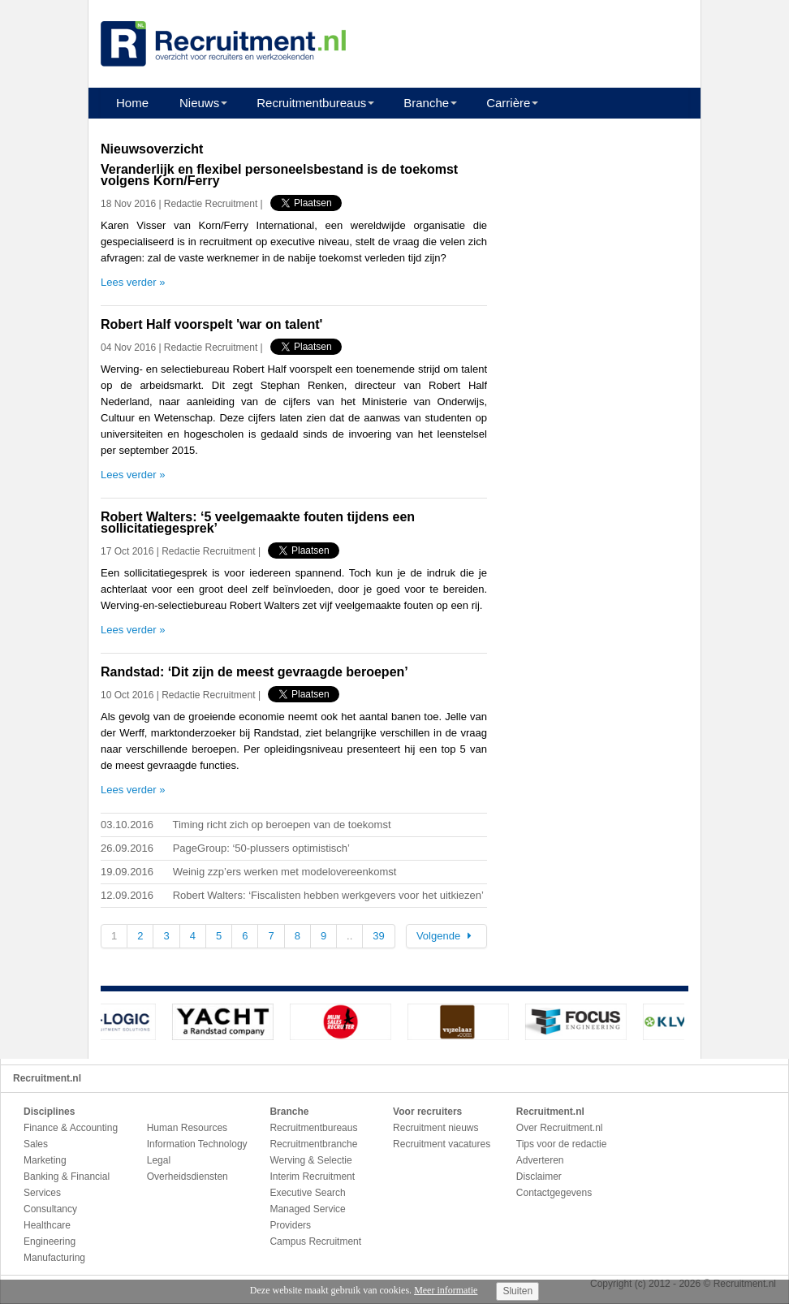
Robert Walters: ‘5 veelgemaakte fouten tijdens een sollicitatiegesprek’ (258, 522)
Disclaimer (539, 1176)
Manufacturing (54, 1257)
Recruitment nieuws (435, 1127)
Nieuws (199, 103)
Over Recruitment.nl (559, 1127)
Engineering (49, 1241)
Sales (36, 1144)
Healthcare (47, 1225)
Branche (426, 103)
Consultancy (50, 1209)
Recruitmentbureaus (311, 103)
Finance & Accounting (71, 1127)
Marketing (45, 1160)
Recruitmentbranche (313, 1144)
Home (132, 103)
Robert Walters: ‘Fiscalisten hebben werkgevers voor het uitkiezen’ (328, 895)
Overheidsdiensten (187, 1176)
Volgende (446, 936)
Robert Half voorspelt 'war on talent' (211, 324)
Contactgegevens (554, 1192)
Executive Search (307, 1192)
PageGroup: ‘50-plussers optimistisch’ (261, 848)
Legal (158, 1160)
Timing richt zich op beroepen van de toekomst (281, 824)
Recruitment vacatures (441, 1144)
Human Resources (187, 1127)
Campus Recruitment (315, 1241)
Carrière (508, 103)
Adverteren (540, 1160)
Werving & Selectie (310, 1160)
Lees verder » (133, 282)
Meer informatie (445, 1290)
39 (378, 936)
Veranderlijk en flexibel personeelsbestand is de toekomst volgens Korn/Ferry (279, 175)
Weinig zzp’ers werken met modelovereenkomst (285, 872)
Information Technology (197, 1144)
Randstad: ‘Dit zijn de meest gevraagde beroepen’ (254, 672)
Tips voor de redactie (561, 1144)
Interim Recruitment (312, 1176)
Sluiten (517, 1291)
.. (349, 936)
